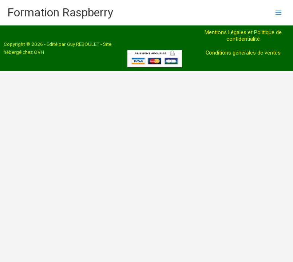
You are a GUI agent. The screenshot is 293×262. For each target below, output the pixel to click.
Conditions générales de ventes (243, 52)
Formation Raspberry (60, 12)
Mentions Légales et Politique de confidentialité (243, 35)
